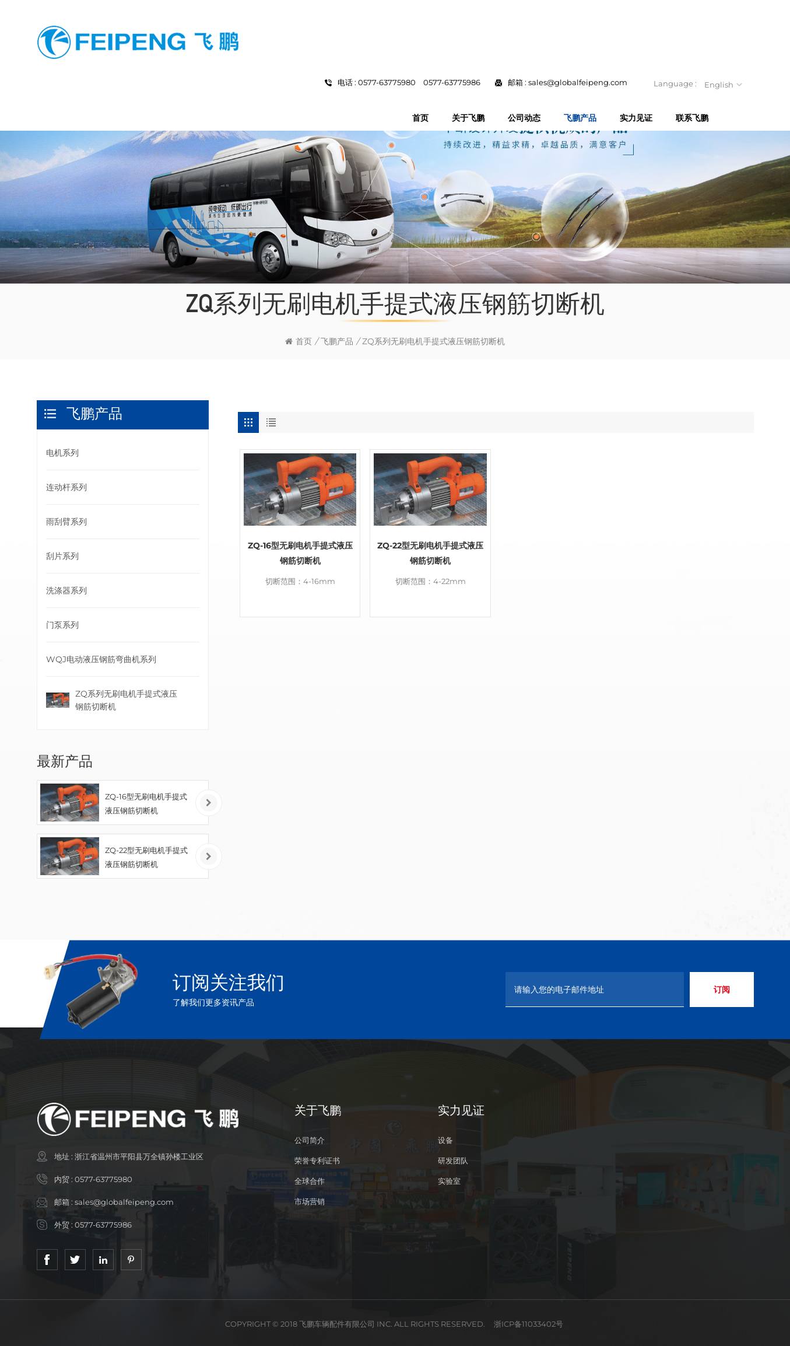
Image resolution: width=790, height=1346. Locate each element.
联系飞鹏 (692, 118)
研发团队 (453, 1160)
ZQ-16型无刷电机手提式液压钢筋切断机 (300, 553)
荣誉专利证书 (317, 1160)
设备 (445, 1140)
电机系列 (62, 452)
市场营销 (309, 1201)
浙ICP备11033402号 (528, 1323)
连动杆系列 (66, 487)
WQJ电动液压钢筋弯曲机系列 (101, 659)
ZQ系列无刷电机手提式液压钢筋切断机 (126, 700)
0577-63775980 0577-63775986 (419, 82)
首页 (420, 118)
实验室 (449, 1181)
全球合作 (309, 1181)
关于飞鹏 (468, 118)
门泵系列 (62, 625)
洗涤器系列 (66, 590)
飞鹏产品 (580, 118)
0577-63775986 (103, 1224)
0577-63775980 (103, 1179)
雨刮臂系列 (66, 521)
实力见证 (636, 118)
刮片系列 (62, 556)
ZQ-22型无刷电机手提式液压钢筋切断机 (430, 553)
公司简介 (309, 1140)
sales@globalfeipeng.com (577, 82)
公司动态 (524, 118)
